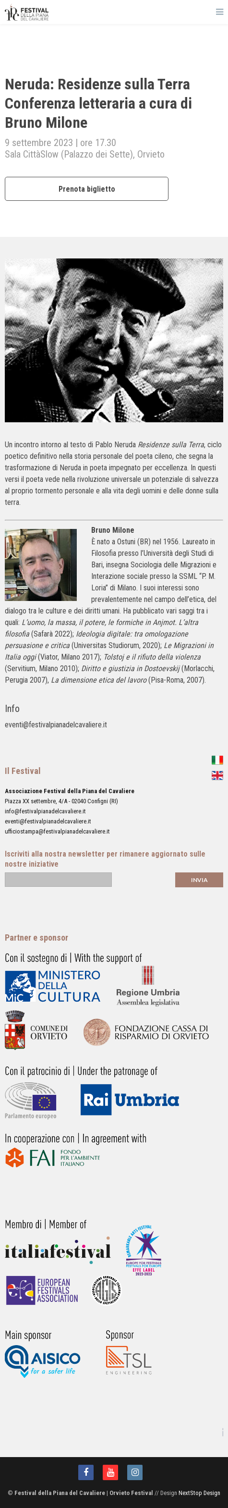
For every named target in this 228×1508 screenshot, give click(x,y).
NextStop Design (199, 1492)
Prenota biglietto (87, 189)
